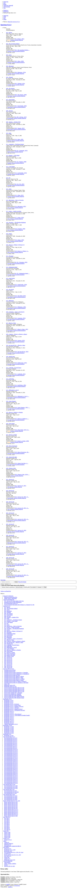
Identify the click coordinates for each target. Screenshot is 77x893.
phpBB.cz (10, 886)
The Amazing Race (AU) (8, 789)
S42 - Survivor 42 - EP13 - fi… (22, 496)
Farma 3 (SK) (7, 834)
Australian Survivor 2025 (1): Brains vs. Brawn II (15, 681)
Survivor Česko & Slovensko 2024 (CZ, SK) (14, 690)
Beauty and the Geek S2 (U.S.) (11, 810)
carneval (9, 196)
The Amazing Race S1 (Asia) (10, 795)
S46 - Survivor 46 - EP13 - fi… (22, 541)
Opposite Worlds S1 (8, 843)
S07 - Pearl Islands (10, 99)
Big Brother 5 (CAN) (9, 731)
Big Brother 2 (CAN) (9, 728)
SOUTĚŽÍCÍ (6, 847)
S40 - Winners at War (11, 468)
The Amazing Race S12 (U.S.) (11, 751)
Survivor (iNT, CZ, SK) (8, 668)
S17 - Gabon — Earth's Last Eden (13, 211)
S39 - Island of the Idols (11, 457)
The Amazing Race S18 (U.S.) (11, 759)
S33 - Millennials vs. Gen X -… (22, 396)
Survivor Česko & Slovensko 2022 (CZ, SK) (14, 687)
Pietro (9, 40)
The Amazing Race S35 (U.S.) (11, 780)
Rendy (9, 475)
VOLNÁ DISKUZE (7, 861)
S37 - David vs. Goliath (11, 434)
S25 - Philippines (10, 300)
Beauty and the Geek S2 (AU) (11, 803)
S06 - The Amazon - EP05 (21, 94)
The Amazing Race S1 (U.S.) (10, 738)
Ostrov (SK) (7, 684)
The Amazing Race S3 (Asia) (10, 798)
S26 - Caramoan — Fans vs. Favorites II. (15, 311)
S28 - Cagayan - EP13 (20, 340)
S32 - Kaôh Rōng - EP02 (20, 385)
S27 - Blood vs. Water (11, 323)
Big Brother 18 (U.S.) (9, 721)
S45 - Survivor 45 (10, 524)
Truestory (10, 51)
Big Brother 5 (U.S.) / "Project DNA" (12, 705)
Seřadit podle (30, 587)
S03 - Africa (9, 55)
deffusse (9, 140)
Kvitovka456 (10, 118)
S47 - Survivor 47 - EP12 (20, 552)
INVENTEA (17, 885)
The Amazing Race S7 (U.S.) (10, 745)
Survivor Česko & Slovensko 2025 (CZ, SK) (14, 691)
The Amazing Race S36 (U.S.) (11, 782)
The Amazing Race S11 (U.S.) (11, 750)
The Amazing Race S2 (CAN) (11, 787)
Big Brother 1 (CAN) (9, 726)
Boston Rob (10, 129)
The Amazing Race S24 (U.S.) (11, 766)
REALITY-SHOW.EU (8, 596)
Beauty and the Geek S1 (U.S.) (11, 809)
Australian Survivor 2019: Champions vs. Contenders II (16, 673)
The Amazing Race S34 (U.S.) (11, 779)
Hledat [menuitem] (4, 4)
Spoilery (6, 864)
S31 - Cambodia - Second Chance (13, 367)
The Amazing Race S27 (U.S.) (11, 770)
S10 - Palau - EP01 (19, 139)
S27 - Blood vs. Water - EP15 (21, 329)
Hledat (16, 581)
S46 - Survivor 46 (10, 535)
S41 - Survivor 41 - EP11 (20, 485)
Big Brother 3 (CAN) (9, 729)
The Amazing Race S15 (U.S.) (11, 755)
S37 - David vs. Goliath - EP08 (22, 441)
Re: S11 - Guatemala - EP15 (21, 150)
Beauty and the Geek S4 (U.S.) (11, 813)
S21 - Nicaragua (9, 256)
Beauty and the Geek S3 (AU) (11, 804)
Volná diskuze (7, 862)
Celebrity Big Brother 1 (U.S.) (11, 724)
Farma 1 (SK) (7, 832)
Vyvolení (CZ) (7, 853)
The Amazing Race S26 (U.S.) (11, 769)
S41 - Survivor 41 (10, 479)
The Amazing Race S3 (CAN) (11, 788)
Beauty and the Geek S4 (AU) (11, 805)
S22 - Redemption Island (11, 267)
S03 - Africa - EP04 (19, 61)
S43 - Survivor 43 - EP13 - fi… (22, 519)
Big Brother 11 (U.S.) (9, 712)
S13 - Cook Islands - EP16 (21, 173)
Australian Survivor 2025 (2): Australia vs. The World (16, 682)
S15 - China (8, 189)
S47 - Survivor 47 (10, 546)
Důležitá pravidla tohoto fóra (10, 597)
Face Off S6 (7, 824)
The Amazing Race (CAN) (9, 784)
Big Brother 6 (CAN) (9, 733)
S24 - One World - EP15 (20, 295)
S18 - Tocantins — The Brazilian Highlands (16, 222)
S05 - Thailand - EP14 (20, 83)
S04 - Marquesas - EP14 (20, 72)
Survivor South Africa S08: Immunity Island (14, 697)
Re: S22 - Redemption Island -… (22, 273)
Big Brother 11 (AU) (8, 735)
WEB (4, 16)
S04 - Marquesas (10, 66)
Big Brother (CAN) (7, 725)
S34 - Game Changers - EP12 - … (22, 407)
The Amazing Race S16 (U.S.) (11, 756)
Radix (9, 151)
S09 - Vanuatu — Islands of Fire (13, 122)
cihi (8, 487)
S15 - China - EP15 (19, 195)
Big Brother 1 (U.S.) (8, 700)
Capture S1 (6, 842)
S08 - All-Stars (9, 110)
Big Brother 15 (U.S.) (9, 717)
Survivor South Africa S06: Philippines (13, 695)
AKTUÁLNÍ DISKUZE (8, 599)
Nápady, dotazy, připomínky (10, 598)
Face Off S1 (7, 818)
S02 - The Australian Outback (12, 43)
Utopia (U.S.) (6, 838)
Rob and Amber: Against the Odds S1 (12, 846)
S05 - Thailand (9, 77)
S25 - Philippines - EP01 (20, 307)
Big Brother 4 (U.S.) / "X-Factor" (11, 704)
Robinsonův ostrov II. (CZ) (10, 686)
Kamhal (9, 163)
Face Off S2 (7, 819)
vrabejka (9, 73)
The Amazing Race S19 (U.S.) (11, 760)
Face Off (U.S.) (6, 817)
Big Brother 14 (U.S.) (9, 716)
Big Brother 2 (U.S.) (8, 701)
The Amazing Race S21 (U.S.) (11, 763)
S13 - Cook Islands (10, 166)
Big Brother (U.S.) (7, 699)
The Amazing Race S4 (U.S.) (10, 741)
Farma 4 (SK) (7, 836)
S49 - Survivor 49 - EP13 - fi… (22, 575)
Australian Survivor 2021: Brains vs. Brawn (14, 676)
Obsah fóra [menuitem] (5, 1)
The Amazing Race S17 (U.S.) (11, 758)
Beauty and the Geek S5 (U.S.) (11, 814)
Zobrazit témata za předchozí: (13, 587)
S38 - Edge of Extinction (11, 445)
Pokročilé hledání (22, 581)
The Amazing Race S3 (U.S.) (10, 740)
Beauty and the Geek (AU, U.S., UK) (11, 800)
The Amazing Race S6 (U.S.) (10, 744)
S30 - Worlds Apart (10, 356)
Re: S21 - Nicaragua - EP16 (21, 262)
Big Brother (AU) (7, 734)
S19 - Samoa (9, 233)
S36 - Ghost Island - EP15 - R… (22, 429)
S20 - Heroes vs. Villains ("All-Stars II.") (15, 244)
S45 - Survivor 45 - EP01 (20, 530)
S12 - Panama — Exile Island (12, 155)
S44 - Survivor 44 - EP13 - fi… (22, 508)
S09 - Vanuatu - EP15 (19, 128)
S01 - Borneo (9, 32)
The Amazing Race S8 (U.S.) (10, 746)
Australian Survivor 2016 (9, 670)
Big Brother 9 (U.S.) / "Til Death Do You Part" (14, 710)
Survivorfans (10, 498)
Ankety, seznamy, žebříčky (10, 863)
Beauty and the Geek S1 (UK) (11, 815)
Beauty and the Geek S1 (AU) (11, 802)
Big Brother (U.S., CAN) (9, 849)
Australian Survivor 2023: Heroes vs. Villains (14, 678)
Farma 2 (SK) (7, 833)
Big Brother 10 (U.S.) (9, 711)
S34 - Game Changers (11, 401)
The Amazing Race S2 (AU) (10, 790)
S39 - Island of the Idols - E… (21, 463)
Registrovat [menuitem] (6, 11)
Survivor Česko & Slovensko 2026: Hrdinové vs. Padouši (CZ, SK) (19, 604)
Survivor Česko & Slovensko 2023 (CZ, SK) (14, 689)
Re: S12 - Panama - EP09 (20, 161)
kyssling (9, 554)
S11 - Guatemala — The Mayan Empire (15, 144)
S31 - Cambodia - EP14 (20, 374)
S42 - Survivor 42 (10, 490)
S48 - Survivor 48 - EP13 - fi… (22, 563)
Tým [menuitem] (4, 8)
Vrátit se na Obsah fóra (6, 591)
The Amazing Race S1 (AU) (10, 793)
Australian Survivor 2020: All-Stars (12, 675)
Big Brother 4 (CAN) (9, 730)
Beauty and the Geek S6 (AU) (11, 808)
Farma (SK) (6, 831)
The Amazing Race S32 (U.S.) (11, 777)
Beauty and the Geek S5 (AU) (11, 807)
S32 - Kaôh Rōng (10, 378)
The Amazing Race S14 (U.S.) (11, 754)
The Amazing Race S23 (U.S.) (11, 765)
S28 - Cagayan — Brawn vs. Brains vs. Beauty (16, 334)
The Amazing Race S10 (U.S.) (11, 749)
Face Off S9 (7, 828)
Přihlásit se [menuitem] (5, 10)
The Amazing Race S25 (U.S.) (11, 768)
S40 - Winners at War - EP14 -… (22, 474)
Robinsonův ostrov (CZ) (9, 685)
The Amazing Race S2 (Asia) (10, 797)
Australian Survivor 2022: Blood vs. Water (13, 677)
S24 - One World (10, 289)
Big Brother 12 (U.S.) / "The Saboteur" (13, 714)
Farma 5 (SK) (7, 837)
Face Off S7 (7, 826)
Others (4, 841)
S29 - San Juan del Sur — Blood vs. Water (15, 345)
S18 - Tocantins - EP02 (20, 228)
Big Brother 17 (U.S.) (9, 720)
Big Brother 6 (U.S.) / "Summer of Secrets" (14, 706)
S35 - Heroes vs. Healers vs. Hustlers (14, 412)
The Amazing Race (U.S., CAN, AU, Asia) (13, 852)
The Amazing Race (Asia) (9, 794)
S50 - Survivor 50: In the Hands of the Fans (14, 601)
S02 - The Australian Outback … (22, 50)
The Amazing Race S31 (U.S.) (11, 775)
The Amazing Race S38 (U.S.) (11, 603)
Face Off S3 (7, 821)
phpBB (7, 884)
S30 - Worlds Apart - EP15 (21, 362)
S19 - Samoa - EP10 (19, 240)
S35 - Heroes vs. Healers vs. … (22, 418)
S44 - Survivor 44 (10, 501)
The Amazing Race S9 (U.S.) (10, 748)
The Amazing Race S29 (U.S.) (11, 773)
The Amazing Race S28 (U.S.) (11, 771)
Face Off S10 (7, 829)
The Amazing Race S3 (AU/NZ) (11, 792)
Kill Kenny (10, 96)
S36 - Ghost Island (10, 423)
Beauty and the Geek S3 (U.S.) (11, 812)
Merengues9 (10, 520)
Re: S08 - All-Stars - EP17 (21, 117)
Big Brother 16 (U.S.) (9, 719)
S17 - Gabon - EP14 (19, 217)
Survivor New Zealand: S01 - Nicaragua (13, 692)
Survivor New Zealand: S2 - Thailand (12, 694)
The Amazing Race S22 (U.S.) (11, 764)
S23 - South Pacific (10, 278)
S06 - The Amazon (10, 88)
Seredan (9, 531)
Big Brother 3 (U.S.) (8, 702)
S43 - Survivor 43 (10, 513)
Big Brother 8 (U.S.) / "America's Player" (13, 709)
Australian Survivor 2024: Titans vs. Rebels (14, 680)
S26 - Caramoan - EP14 (20, 318)
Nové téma (3, 580)
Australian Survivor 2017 (9, 671)
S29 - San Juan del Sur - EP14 (21, 351)
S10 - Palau (8, 133)
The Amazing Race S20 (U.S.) (11, 761)
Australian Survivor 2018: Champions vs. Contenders (16, 672)
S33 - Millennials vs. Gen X (12, 390)
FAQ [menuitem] (4, 3)
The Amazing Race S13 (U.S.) (11, 753)
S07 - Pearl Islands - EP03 (21, 105)
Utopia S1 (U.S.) (8, 839)
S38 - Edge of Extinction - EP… (22, 452)
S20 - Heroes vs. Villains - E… (22, 251)
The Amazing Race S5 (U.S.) (10, 743)
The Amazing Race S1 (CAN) (11, 785)
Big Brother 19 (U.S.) (9, 722)
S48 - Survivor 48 (10, 557)
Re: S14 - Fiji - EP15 (19, 184)
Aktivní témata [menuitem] (6, 6)
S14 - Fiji (8, 177)
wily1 (9, 207)
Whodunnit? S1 (7, 844)
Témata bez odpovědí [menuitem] (8, 5)
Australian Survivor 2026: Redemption (12, 602)
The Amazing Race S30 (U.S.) (11, 774)
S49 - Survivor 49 (10, 568)
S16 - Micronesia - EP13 (20, 206)
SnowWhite (10, 107)
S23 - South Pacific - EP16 (21, 284)
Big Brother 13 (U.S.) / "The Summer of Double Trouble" (17, 715)
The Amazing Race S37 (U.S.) (11, 783)
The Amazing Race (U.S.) (9, 736)
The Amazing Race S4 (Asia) (10, 799)
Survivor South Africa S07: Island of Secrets (14, 696)
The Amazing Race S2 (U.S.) (10, 739)
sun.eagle (10, 185)
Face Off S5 (7, 823)
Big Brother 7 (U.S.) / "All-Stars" (11, 707)
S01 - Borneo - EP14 (19, 38)
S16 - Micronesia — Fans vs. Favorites (15, 200)
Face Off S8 (7, 827)
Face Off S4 (7, 822)
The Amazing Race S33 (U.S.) (11, 778)
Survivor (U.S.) (6, 25)
